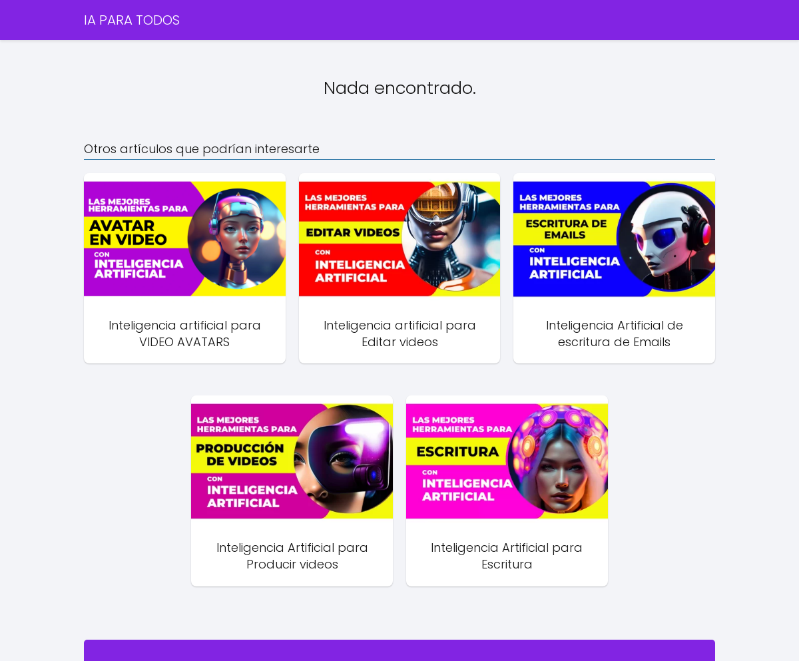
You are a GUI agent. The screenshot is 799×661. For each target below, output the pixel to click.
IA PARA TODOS (132, 20)
